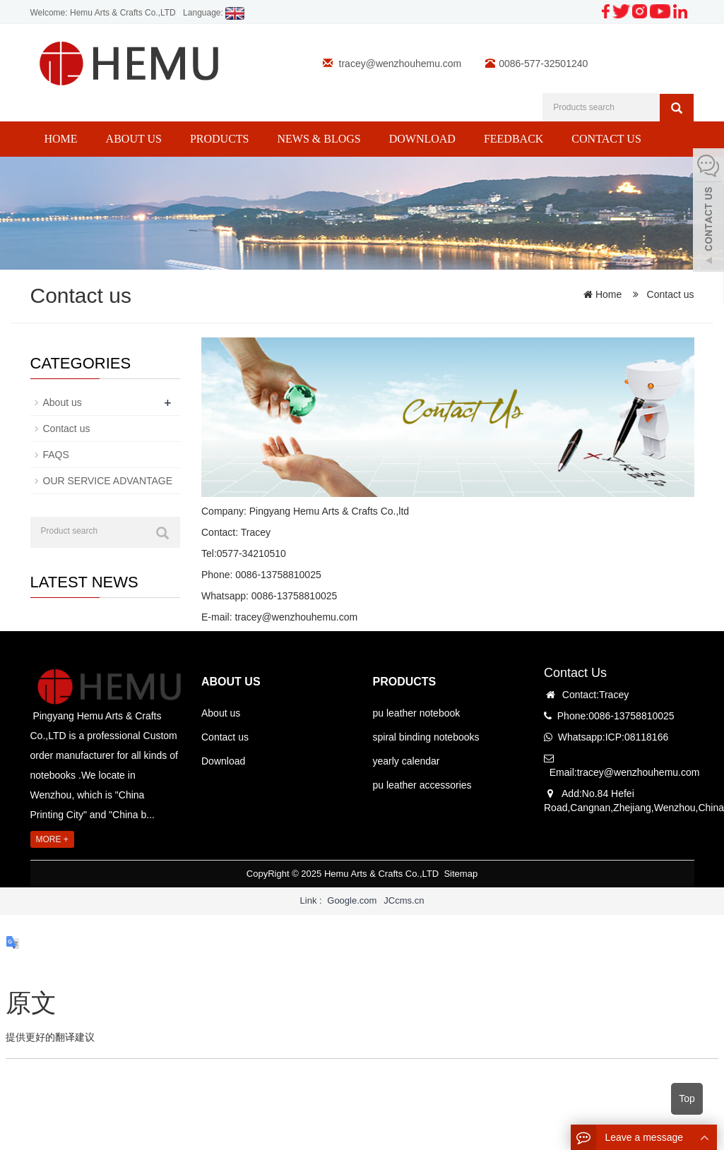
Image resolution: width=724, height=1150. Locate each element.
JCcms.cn (404, 900)
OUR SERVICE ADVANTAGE (108, 480)
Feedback (513, 139)
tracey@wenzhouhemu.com (400, 63)
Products (219, 139)
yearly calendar (406, 761)
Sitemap (460, 873)
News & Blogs (318, 139)
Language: (213, 13)
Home (61, 139)
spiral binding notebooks (426, 737)
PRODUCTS (405, 682)
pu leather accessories (422, 785)
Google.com (351, 900)
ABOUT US (231, 682)
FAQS (56, 454)
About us (134, 139)
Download (422, 139)
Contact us (606, 139)
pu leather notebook (417, 713)
